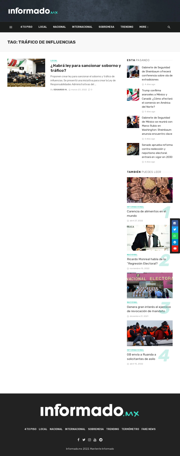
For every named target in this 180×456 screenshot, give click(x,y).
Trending (126, 26)
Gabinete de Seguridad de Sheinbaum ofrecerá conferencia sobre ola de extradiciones (157, 73)
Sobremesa (106, 26)
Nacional (59, 26)
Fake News (149, 429)
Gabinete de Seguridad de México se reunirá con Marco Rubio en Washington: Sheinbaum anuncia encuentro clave (157, 125)
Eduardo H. (60, 89)
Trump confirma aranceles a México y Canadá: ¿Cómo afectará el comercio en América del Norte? (157, 98)
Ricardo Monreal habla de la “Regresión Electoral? (146, 261)
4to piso (26, 26)
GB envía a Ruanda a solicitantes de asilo (141, 357)
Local (42, 26)
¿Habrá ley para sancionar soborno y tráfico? (85, 68)
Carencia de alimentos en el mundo (146, 213)
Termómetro (148, 26)
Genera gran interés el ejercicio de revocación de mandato (149, 309)
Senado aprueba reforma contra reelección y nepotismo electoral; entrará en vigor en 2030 (157, 151)
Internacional (82, 26)
